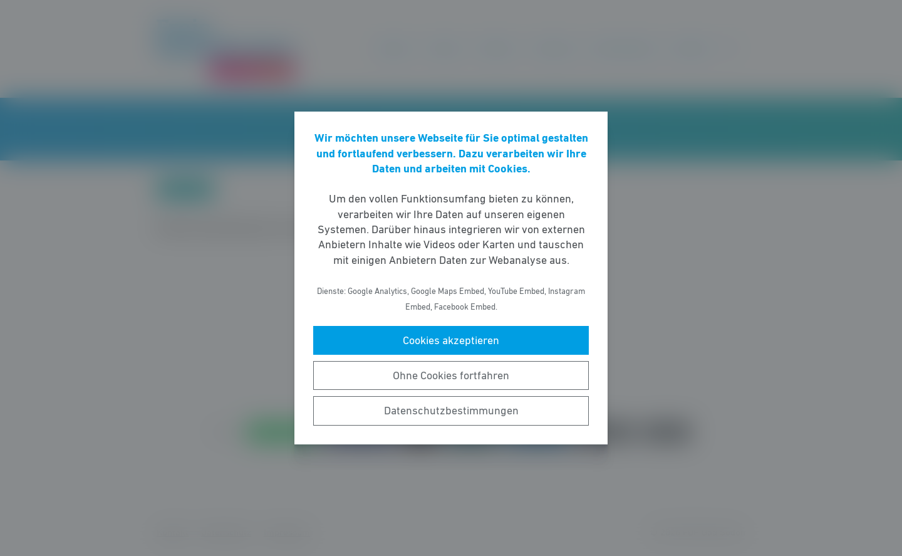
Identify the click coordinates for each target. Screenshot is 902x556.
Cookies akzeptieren (451, 340)
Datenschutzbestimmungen (451, 410)
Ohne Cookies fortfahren (451, 375)
